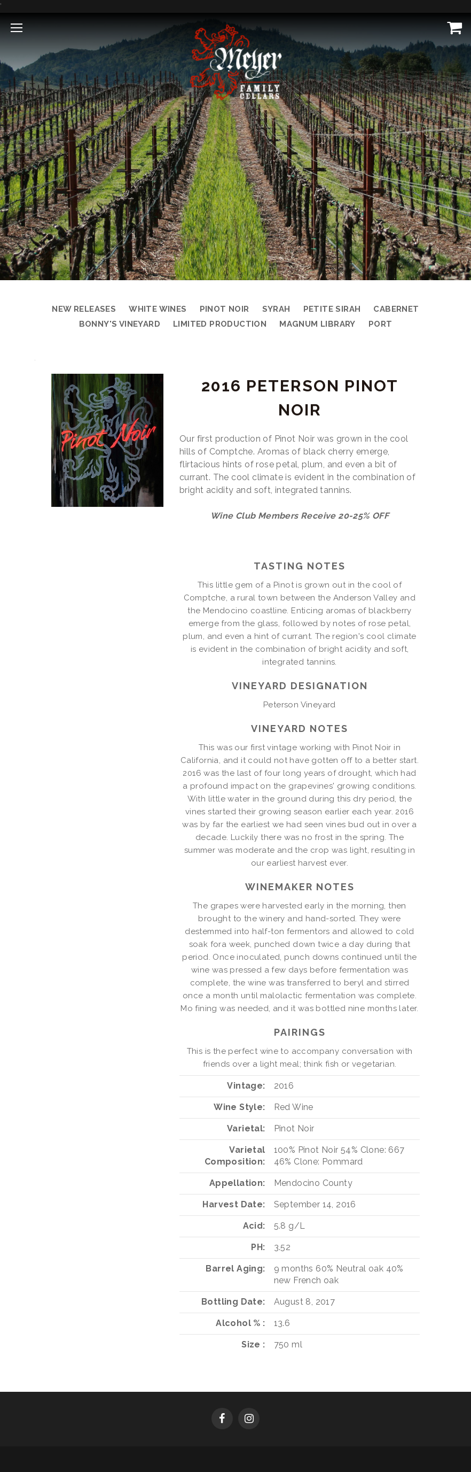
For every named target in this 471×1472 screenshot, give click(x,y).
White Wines (157, 309)
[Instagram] (249, 1419)
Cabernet (396, 309)
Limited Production (219, 324)
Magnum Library (317, 324)
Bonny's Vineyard (119, 324)
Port (380, 324)
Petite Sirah (332, 309)
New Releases (84, 309)
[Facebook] (222, 1419)
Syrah (276, 309)
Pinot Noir (224, 309)
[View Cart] (452, 27)
